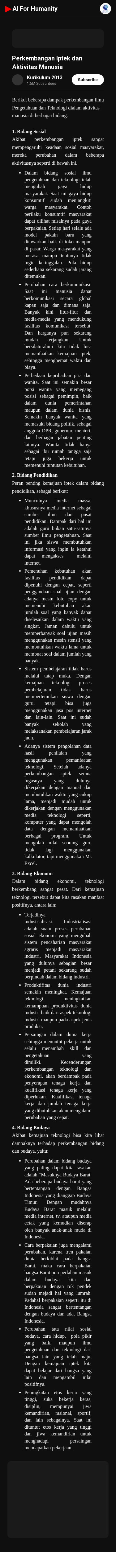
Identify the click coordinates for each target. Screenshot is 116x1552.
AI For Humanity (31, 8)
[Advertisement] (58, 38)
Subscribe (88, 79)
